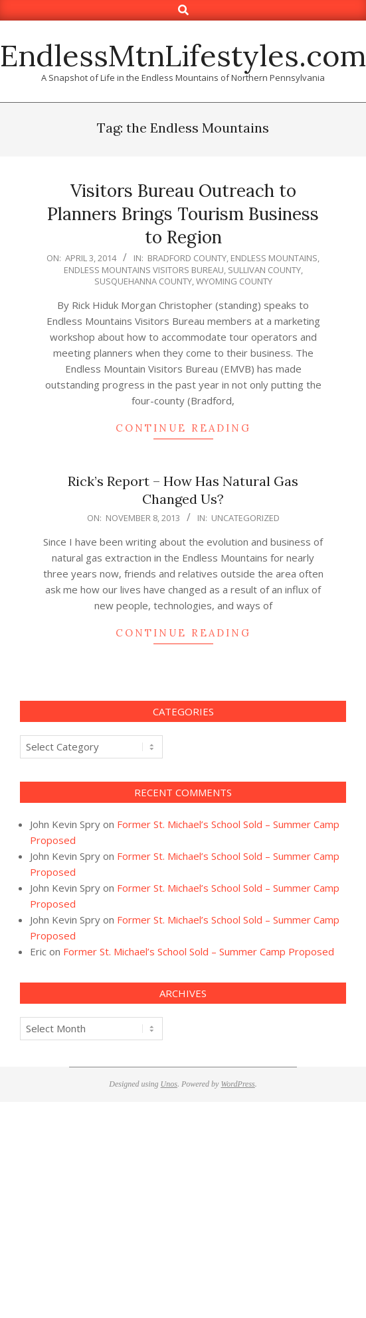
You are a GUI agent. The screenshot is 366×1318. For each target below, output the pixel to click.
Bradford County (187, 258)
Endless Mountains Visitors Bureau (144, 270)
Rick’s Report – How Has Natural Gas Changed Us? (183, 490)
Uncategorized (245, 518)
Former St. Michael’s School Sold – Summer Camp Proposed (198, 951)
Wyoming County (234, 281)
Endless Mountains (274, 258)
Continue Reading (183, 428)
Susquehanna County (143, 281)
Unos (169, 1084)
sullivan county (264, 270)
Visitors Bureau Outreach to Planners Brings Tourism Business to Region (183, 213)
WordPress (237, 1084)
